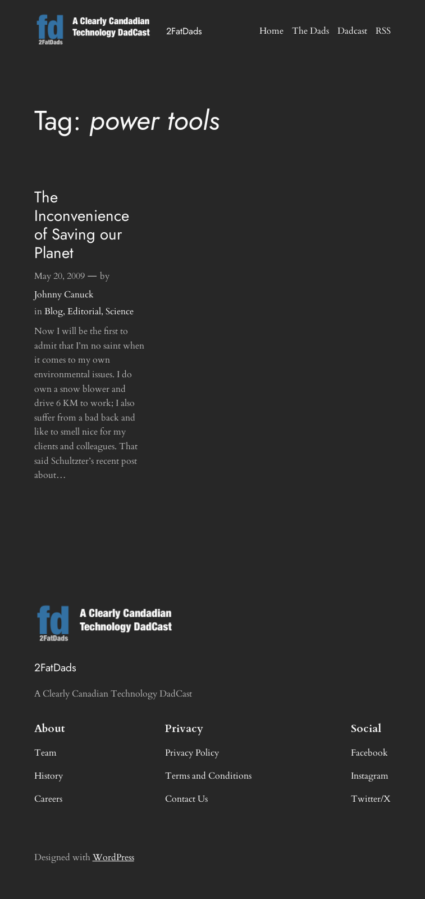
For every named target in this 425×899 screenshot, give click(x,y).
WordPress (113, 857)
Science (120, 311)
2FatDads (184, 31)
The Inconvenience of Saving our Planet (81, 225)
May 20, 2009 (59, 276)
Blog (53, 311)
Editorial (84, 311)
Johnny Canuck (64, 294)
